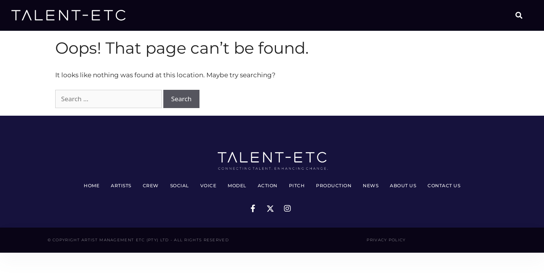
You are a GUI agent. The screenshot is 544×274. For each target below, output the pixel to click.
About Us (403, 185)
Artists (121, 185)
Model (237, 185)
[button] (518, 15)
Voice (208, 185)
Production (333, 185)
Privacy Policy (386, 239)
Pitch (297, 185)
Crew (151, 185)
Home (91, 185)
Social (179, 185)
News (370, 185)
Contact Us (444, 185)
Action (268, 185)
